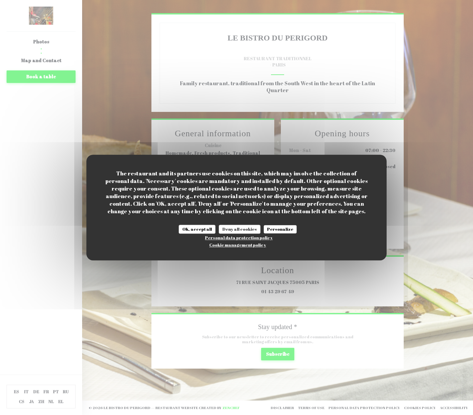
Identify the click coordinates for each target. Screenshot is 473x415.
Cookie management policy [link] (237, 245)
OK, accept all (197, 229)
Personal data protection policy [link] (239, 238)
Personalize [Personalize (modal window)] (280, 229)
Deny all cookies (239, 229)
